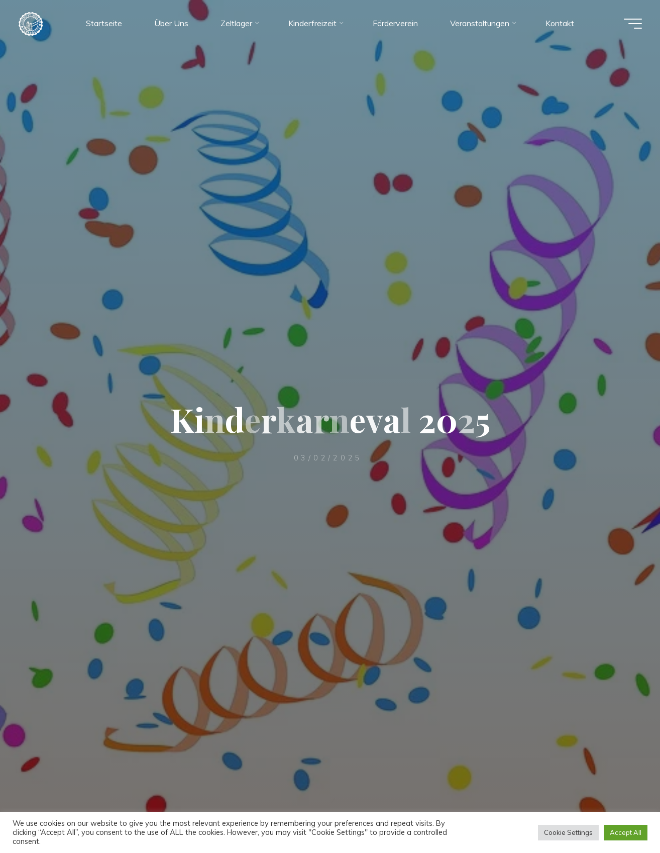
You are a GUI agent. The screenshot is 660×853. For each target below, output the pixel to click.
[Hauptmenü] (631, 24)
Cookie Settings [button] (568, 832)
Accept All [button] (625, 832)
